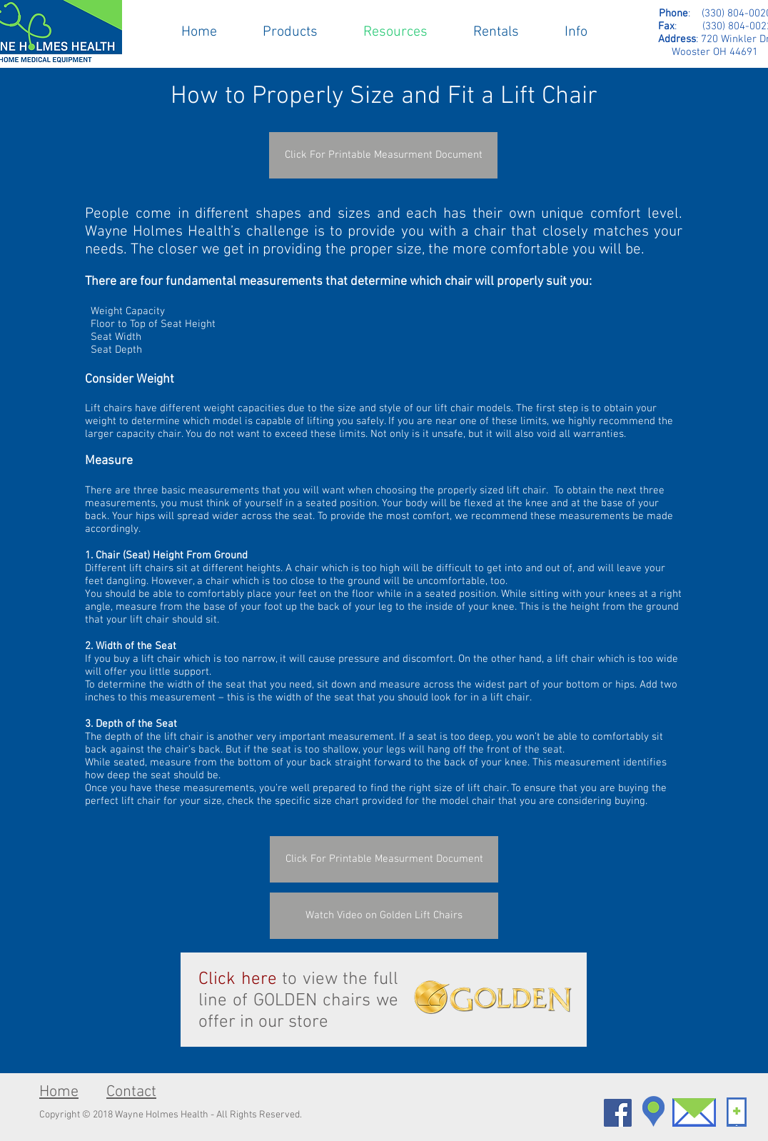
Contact (131, 1092)
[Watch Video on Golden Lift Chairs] (384, 916)
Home (59, 1092)
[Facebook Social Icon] (618, 1113)
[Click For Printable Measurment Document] (383, 155)
